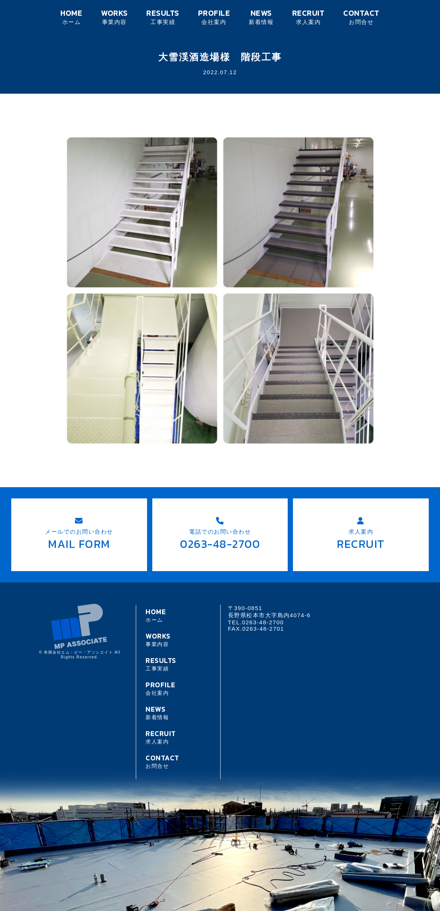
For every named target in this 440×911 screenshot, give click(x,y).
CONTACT (361, 16)
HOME (71, 16)
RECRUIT (308, 16)
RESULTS (163, 16)
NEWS (261, 16)
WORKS (114, 16)
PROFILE (214, 16)
